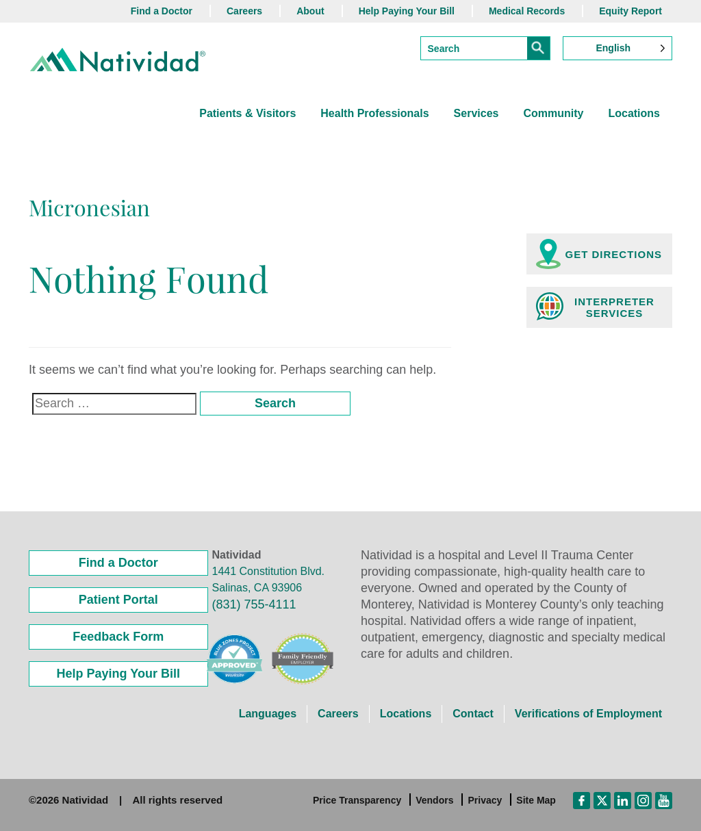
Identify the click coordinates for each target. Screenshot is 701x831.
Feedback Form (118, 636)
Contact (473, 713)
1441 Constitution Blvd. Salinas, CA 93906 (268, 579)
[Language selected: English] (617, 48)
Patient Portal (118, 599)
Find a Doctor (161, 10)
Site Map (536, 800)
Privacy (485, 800)
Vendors (434, 800)
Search (275, 403)
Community (553, 113)
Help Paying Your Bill (407, 10)
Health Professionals (374, 113)
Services (476, 113)
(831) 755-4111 (254, 604)
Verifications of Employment (588, 713)
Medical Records (527, 10)
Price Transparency (357, 800)
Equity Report (630, 10)
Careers (244, 10)
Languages (267, 713)
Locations (634, 113)
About (310, 10)
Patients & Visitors (247, 113)
